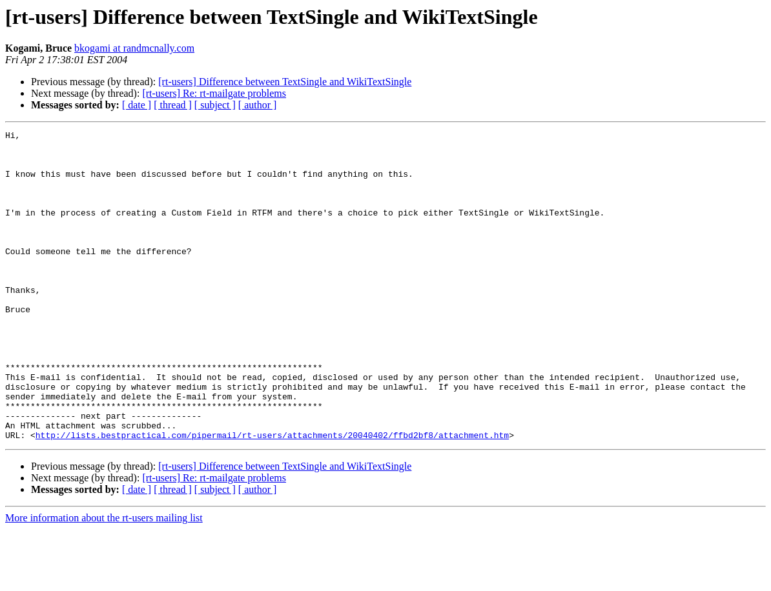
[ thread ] (173, 104)
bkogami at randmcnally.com (134, 48)
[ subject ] (215, 104)
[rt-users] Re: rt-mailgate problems (214, 93)
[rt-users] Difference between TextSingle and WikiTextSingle (284, 81)
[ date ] (136, 104)
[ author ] (257, 104)
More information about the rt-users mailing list (104, 579)
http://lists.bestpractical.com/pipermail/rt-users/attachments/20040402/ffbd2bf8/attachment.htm (272, 497)
